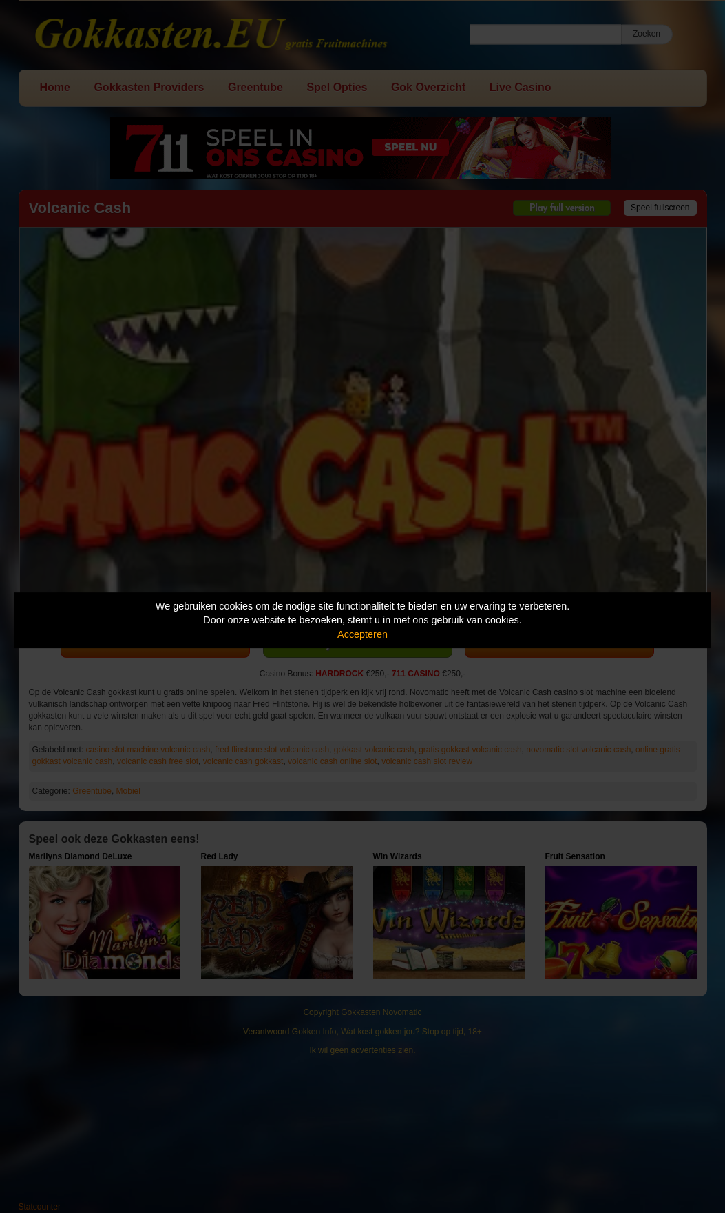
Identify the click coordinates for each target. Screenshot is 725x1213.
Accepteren (362, 634)
